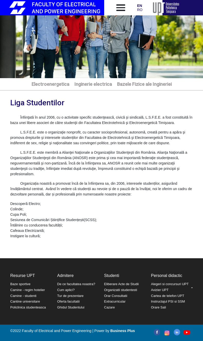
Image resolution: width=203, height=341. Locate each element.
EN (139, 6)
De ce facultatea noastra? (76, 284)
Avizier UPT (159, 290)
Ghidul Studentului (70, 307)
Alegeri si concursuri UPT (170, 284)
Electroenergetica (50, 84)
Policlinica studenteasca (28, 307)
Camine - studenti (23, 296)
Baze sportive (20, 284)
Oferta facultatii (68, 301)
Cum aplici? (66, 290)
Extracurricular (115, 301)
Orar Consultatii (115, 296)
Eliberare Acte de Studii (121, 284)
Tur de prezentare (70, 296)
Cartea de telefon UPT (167, 296)
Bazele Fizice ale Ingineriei (144, 84)
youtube (186, 332)
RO (139, 10)
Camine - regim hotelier (27, 290)
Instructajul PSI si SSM (168, 301)
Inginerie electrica (93, 84)
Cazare (109, 307)
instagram (166, 333)
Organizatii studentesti (120, 290)
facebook (157, 332)
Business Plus (122, 331)
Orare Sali (158, 307)
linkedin (177, 332)
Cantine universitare (25, 301)
